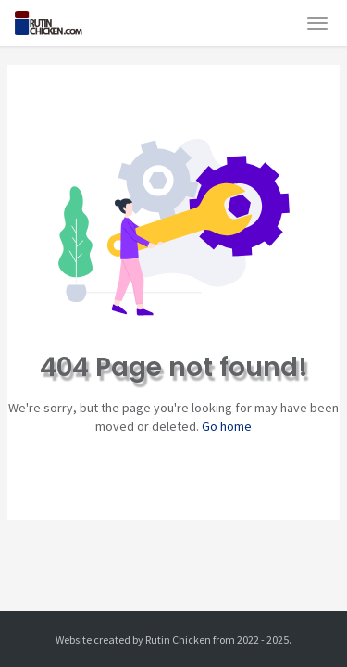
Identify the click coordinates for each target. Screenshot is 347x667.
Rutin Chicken (178, 640)
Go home (227, 426)
